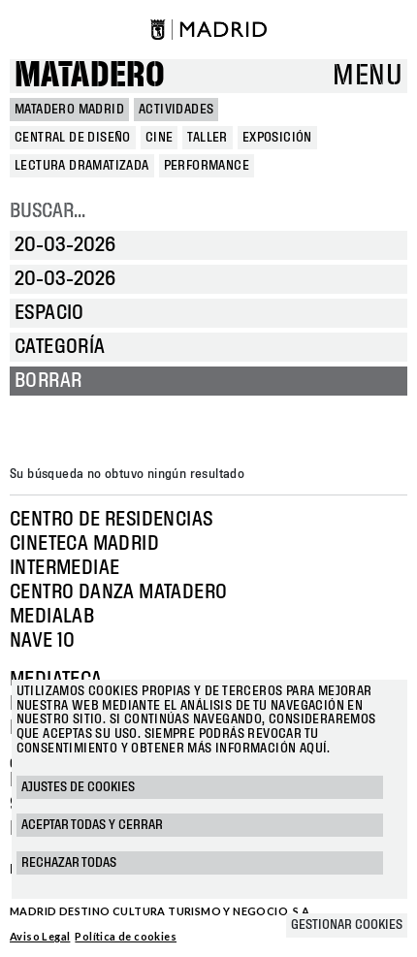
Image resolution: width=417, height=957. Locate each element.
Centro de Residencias (111, 519)
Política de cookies (125, 936)
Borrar (48, 381)
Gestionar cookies (346, 925)
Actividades (176, 109)
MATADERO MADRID (69, 109)
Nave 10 (43, 641)
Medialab (52, 616)
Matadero (90, 76)
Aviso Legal (40, 936)
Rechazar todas (68, 863)
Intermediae (64, 568)
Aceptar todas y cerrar (92, 825)
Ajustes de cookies (78, 787)
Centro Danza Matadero (118, 592)
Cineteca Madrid (84, 544)
